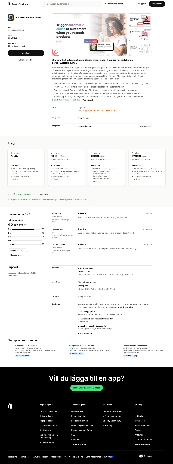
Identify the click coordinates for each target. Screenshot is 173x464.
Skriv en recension (17, 250)
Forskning (107, 425)
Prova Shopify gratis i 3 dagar (86, 388)
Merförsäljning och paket (82, 425)
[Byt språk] (154, 456)
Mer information (85, 333)
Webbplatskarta (75, 457)
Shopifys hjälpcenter (112, 411)
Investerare (140, 421)
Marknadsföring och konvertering (49, 436)
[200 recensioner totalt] (42, 229)
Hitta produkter (46, 416)
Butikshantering (47, 442)
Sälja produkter (46, 421)
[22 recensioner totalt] (43, 233)
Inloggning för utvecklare (19, 457)
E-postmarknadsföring (81, 430)
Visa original (88, 100)
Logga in (142, 4)
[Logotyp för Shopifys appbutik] (18, 3)
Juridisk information (144, 439)
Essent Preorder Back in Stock (135, 346)
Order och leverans (48, 425)
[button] (33, 351)
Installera (26, 53)
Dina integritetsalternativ (97, 457)
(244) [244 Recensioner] (14, 38)
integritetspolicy (125, 307)
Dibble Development (16, 46)
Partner (138, 430)
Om (136, 411)
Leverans (75, 439)
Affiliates (139, 435)
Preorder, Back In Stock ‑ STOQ (28, 346)
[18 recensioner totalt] (43, 244)
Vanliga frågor (84, 271)
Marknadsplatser (79, 416)
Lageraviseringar (85, 126)
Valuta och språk (78, 444)
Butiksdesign (45, 430)
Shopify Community (112, 421)
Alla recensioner (16, 255)
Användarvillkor (40, 457)
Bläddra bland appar (115, 4)
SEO (73, 435)
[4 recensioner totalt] (43, 237)
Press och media (142, 425)
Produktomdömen (79, 421)
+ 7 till (140, 49)
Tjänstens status (142, 444)
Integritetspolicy (85, 268)
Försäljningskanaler (48, 411)
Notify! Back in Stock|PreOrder (81, 346)
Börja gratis (157, 4)
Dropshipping (77, 411)
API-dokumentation (112, 416)
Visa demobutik (26, 60)
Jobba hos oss (141, 416)
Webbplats (83, 286)
